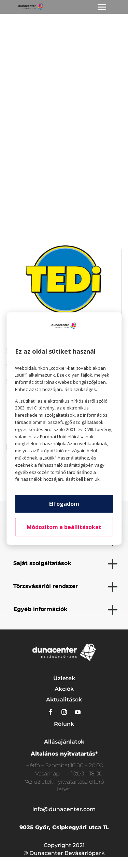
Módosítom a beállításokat (64, 527)
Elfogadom (64, 503)
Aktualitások (64, 699)
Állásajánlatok (64, 741)
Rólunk (64, 724)
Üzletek (64, 678)
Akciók (64, 689)
